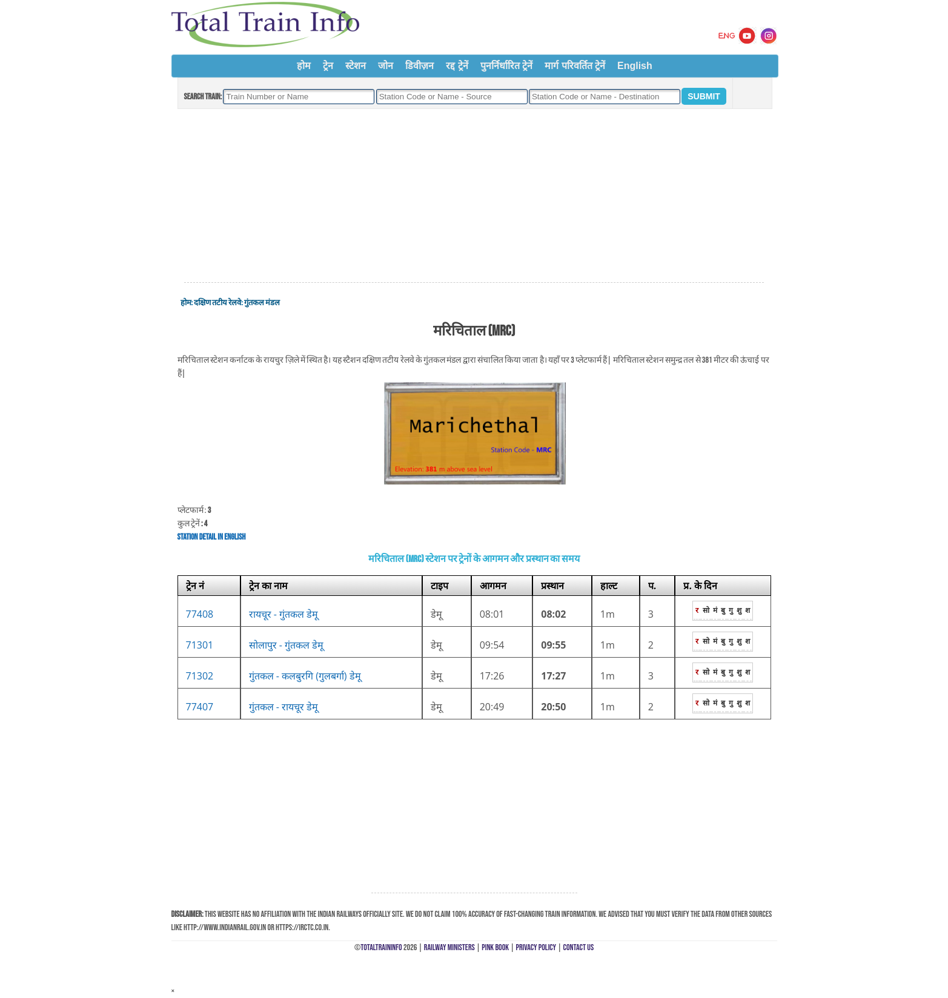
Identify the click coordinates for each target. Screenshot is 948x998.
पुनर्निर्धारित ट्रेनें (506, 66)
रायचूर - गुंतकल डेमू (284, 614)
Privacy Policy (536, 947)
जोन (385, 66)
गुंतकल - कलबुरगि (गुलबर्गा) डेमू (305, 675)
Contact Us (578, 947)
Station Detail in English (211, 537)
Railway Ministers (449, 947)
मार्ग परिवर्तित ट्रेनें (575, 66)
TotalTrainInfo (381, 947)
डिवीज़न (419, 66)
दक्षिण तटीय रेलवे (217, 303)
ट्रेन (328, 66)
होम (304, 66)
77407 (200, 706)
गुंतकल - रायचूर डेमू (284, 706)
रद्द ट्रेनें (457, 66)
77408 (200, 614)
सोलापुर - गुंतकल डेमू (286, 645)
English (634, 66)
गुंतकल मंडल (262, 303)
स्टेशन (355, 66)
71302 (200, 675)
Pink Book (495, 947)
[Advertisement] (473, 196)
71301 (200, 645)
